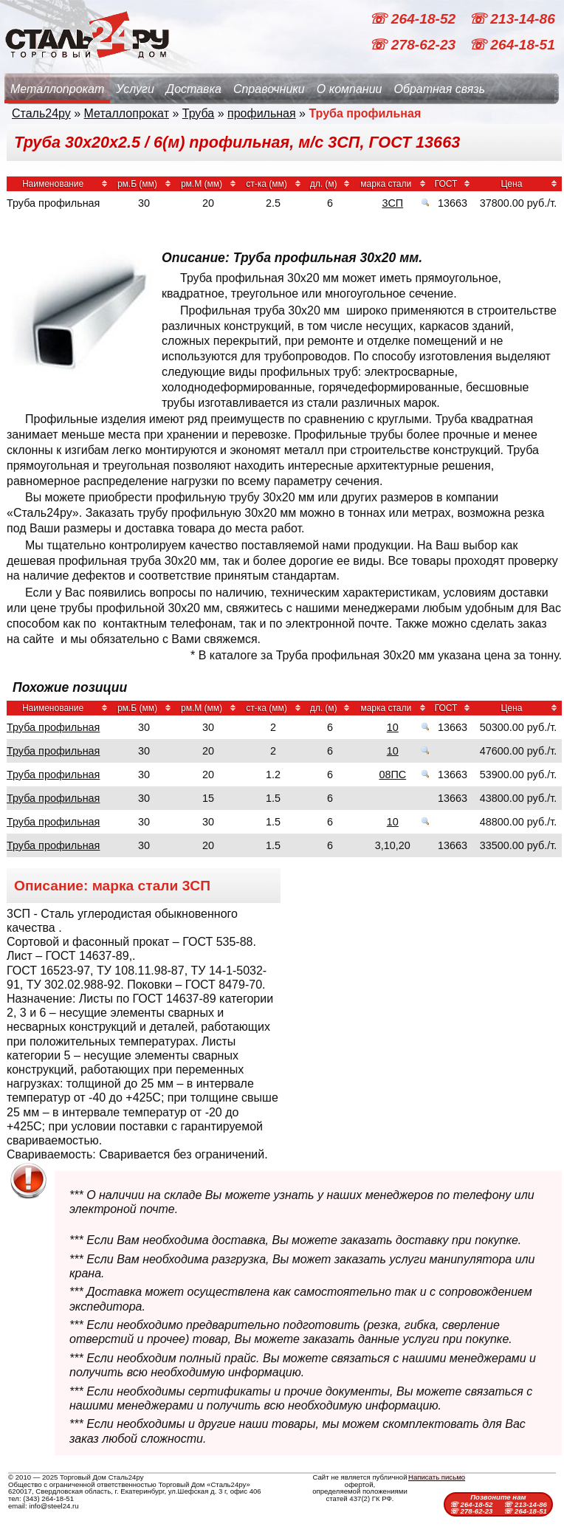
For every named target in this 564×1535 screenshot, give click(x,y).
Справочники (269, 89)
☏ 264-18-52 (414, 19)
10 (393, 727)
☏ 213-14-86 (512, 19)
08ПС (392, 774)
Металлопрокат (57, 89)
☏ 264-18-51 (512, 44)
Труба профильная (53, 727)
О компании (349, 89)
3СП (392, 203)
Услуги (135, 89)
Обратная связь (439, 89)
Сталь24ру (41, 113)
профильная (261, 113)
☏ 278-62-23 (414, 44)
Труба (198, 113)
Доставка (193, 89)
